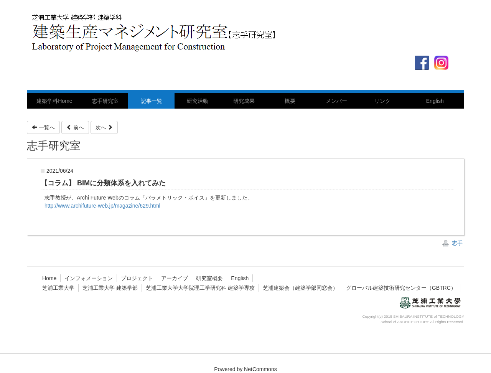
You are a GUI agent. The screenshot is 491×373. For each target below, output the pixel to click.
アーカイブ (174, 278)
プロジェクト (137, 278)
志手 (452, 243)
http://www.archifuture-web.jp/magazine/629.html (102, 206)
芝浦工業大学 (58, 288)
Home (49, 278)
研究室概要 (209, 278)
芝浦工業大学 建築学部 (110, 288)
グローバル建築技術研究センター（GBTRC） (401, 288)
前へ (75, 127)
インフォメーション (88, 278)
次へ (104, 127)
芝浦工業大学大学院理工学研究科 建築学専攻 (200, 288)
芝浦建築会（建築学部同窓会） (300, 288)
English (240, 278)
